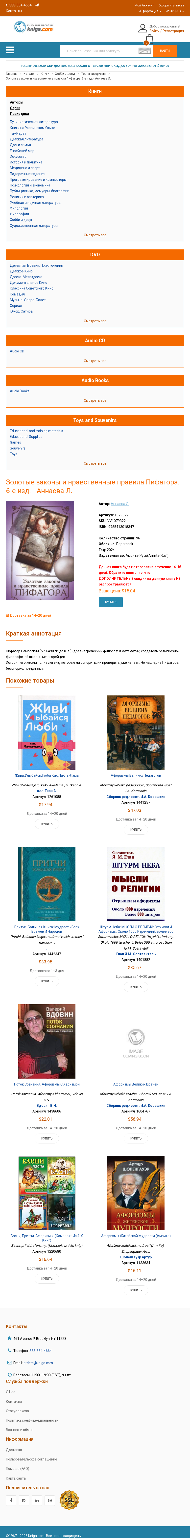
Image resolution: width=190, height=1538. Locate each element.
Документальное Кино (28, 277)
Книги (45, 68)
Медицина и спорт (25, 163)
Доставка (14, 1444)
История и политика (26, 157)
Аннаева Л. (120, 498)
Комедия (17, 289)
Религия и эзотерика (27, 191)
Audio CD (17, 346)
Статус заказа (17, 1405)
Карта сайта (16, 1473)
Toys (13, 449)
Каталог (29, 68)
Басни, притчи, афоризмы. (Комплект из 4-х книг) (47, 1233)
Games (15, 437)
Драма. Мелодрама (26, 272)
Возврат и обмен (19, 1425)
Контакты (14, 1396)
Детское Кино (21, 266)
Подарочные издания (27, 168)
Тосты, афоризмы (93, 68)
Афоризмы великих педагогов (136, 770)
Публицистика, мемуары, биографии (39, 186)
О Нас (10, 1387)
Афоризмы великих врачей (135, 1079)
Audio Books (19, 386)
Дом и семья (20, 140)
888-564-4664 (19, 5)
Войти (129, 31)
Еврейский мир (22, 145)
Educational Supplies (26, 431)
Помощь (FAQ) (17, 1463)
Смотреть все (95, 230)
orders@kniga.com (38, 1358)
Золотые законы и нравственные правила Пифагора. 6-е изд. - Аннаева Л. (58, 73)
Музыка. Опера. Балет (28, 294)
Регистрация (148, 31)
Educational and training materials (36, 426)
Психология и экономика (30, 180)
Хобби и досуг (65, 68)
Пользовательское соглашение (31, 1454)
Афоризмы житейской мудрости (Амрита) (136, 1231)
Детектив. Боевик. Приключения (36, 260)
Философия (19, 209)
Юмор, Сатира (21, 306)
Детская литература (26, 134)
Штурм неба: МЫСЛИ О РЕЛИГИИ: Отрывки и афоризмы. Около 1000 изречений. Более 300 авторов (135, 926)
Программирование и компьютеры (38, 174)
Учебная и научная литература (35, 197)
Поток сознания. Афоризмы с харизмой (47, 1079)
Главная (12, 68)
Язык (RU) (175, 11)
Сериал (16, 300)
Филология (19, 203)
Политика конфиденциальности (32, 1415)
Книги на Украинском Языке (32, 122)
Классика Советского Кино (31, 283)
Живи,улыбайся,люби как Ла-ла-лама (47, 770)
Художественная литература (34, 220)
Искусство (18, 151)
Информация (150, 11)
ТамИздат (18, 128)
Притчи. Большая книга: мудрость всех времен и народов (46, 924)
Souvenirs (17, 443)
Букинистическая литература (34, 117)
